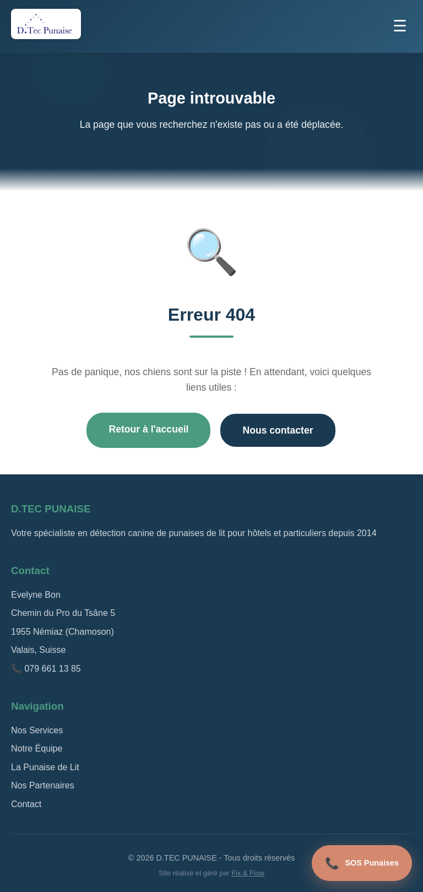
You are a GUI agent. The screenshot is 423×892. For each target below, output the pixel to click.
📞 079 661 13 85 (46, 668)
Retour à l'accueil (148, 429)
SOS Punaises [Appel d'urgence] (362, 863)
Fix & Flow (247, 873)
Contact (26, 804)
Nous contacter (277, 430)
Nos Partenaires (42, 785)
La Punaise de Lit (45, 767)
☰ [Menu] (400, 26)
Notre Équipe (36, 748)
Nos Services (37, 730)
